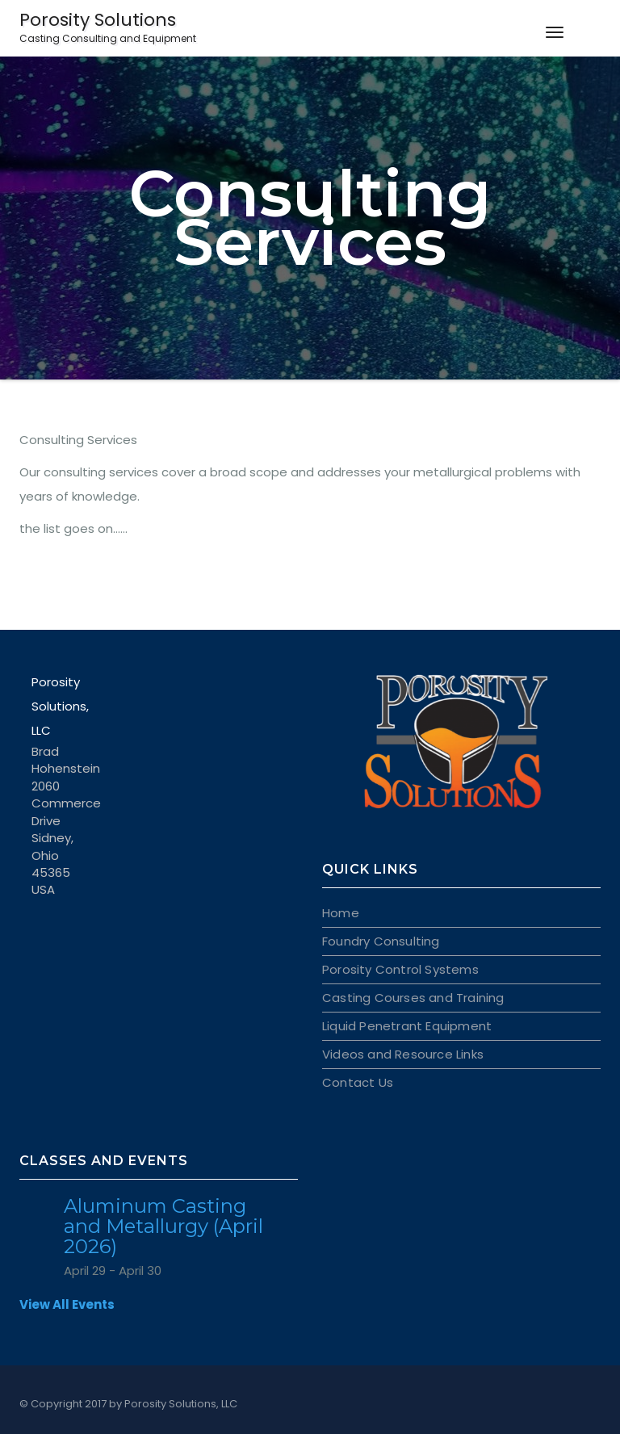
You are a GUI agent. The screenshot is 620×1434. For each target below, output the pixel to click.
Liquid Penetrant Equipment (407, 1025)
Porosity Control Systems (400, 969)
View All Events (67, 1304)
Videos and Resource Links (403, 1054)
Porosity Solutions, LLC (180, 1403)
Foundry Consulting (381, 941)
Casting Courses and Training (413, 997)
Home (340, 912)
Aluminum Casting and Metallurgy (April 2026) (163, 1226)
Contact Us (357, 1082)
